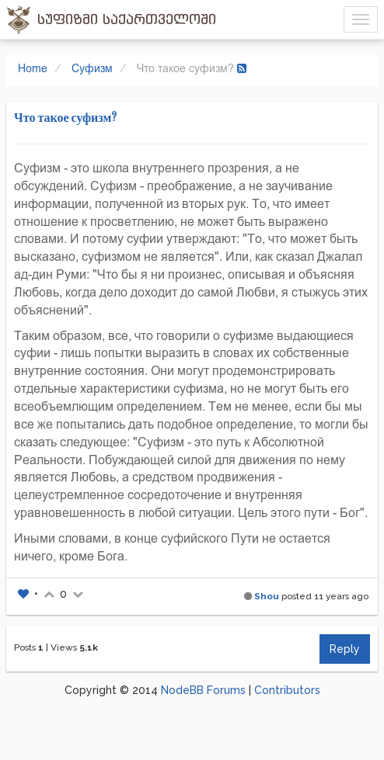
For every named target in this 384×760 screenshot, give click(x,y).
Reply (345, 649)
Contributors (287, 690)
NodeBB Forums (203, 690)
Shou (266, 596)
